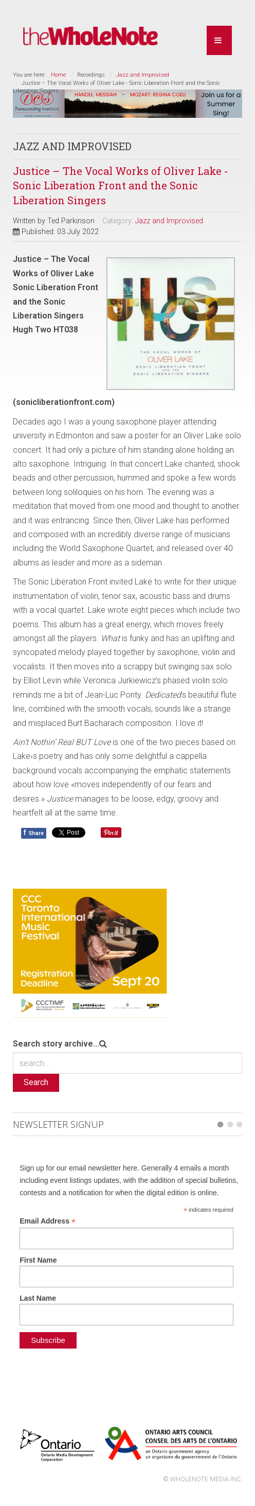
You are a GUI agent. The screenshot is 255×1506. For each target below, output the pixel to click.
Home (58, 75)
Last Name (38, 1298)
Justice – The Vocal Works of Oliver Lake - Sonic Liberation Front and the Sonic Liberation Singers (120, 185)
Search (36, 1082)
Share (34, 832)
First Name (38, 1260)
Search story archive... (56, 1044)
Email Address (48, 1221)
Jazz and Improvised (142, 75)
